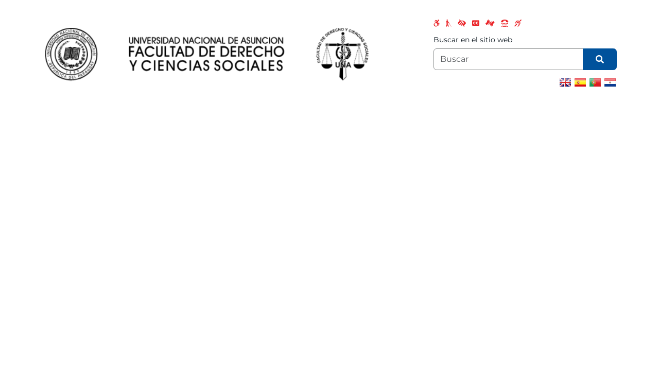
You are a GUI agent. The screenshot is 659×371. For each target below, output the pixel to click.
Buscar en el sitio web (472, 39)
